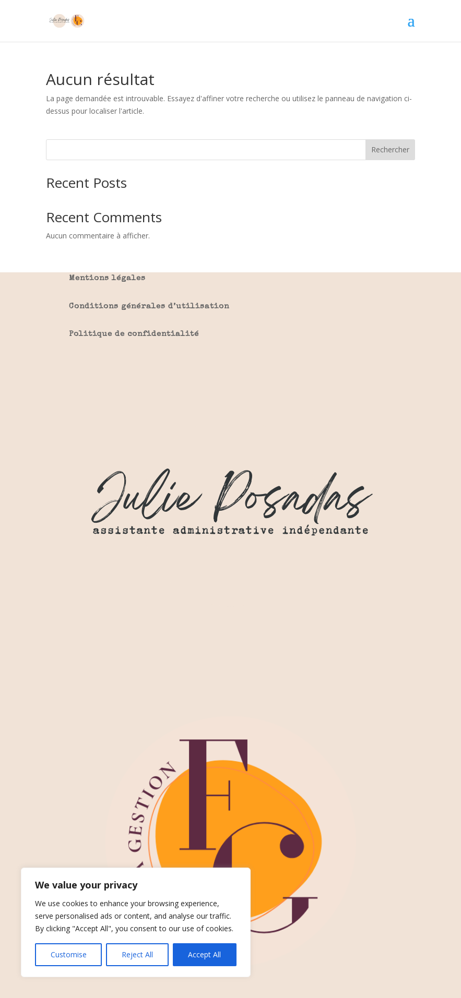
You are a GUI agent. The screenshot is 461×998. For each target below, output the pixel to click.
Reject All (137, 954)
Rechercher (390, 149)
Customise (69, 954)
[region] (136, 922)
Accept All (204, 954)
